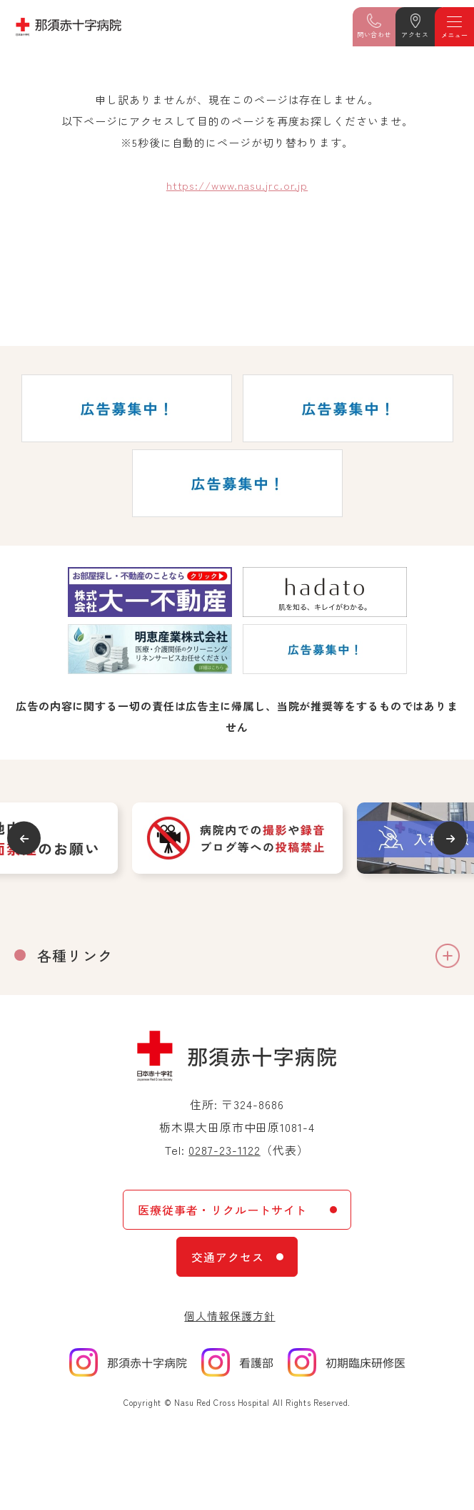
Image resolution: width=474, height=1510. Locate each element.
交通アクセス (227, 1256)
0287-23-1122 (224, 1149)
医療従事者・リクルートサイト (222, 1209)
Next (450, 838)
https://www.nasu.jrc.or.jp (237, 185)
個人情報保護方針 (229, 1315)
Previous (24, 838)
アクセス (414, 34)
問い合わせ (374, 34)
